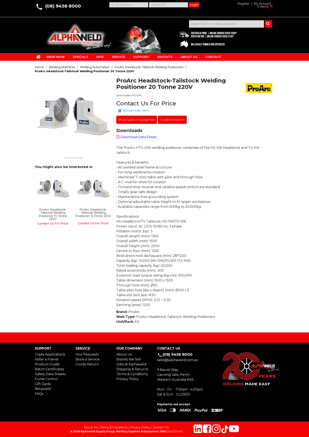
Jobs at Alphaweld (131, 363)
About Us (124, 354)
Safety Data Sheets (50, 373)
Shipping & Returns (132, 368)
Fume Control (46, 378)
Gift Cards (43, 383)
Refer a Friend (46, 358)
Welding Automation (95, 67)
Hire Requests (87, 354)
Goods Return (87, 363)
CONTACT (213, 57)
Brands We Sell (128, 358)
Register (243, 3)
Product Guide (47, 363)
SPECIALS (80, 57)
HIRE (100, 57)
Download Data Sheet (138, 136)
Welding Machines (62, 67)
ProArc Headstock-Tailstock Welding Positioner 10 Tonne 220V (53, 213)
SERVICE (118, 57)
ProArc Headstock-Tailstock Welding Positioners (148, 67)
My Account (262, 3)
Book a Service (88, 358)
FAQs (39, 393)
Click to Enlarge (73, 157)
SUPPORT (141, 57)
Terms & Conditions (132, 373)
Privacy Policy (127, 378)
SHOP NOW (55, 57)
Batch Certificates (49, 368)
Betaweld (43, 388)
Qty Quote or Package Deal (138, 119)
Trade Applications (50, 354)
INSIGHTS (164, 57)
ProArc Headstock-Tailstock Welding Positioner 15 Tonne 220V (93, 212)
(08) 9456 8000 (63, 6)
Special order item (136, 110)
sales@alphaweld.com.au (177, 359)
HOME (38, 56)
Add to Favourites (175, 119)
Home (39, 67)
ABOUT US (189, 57)
